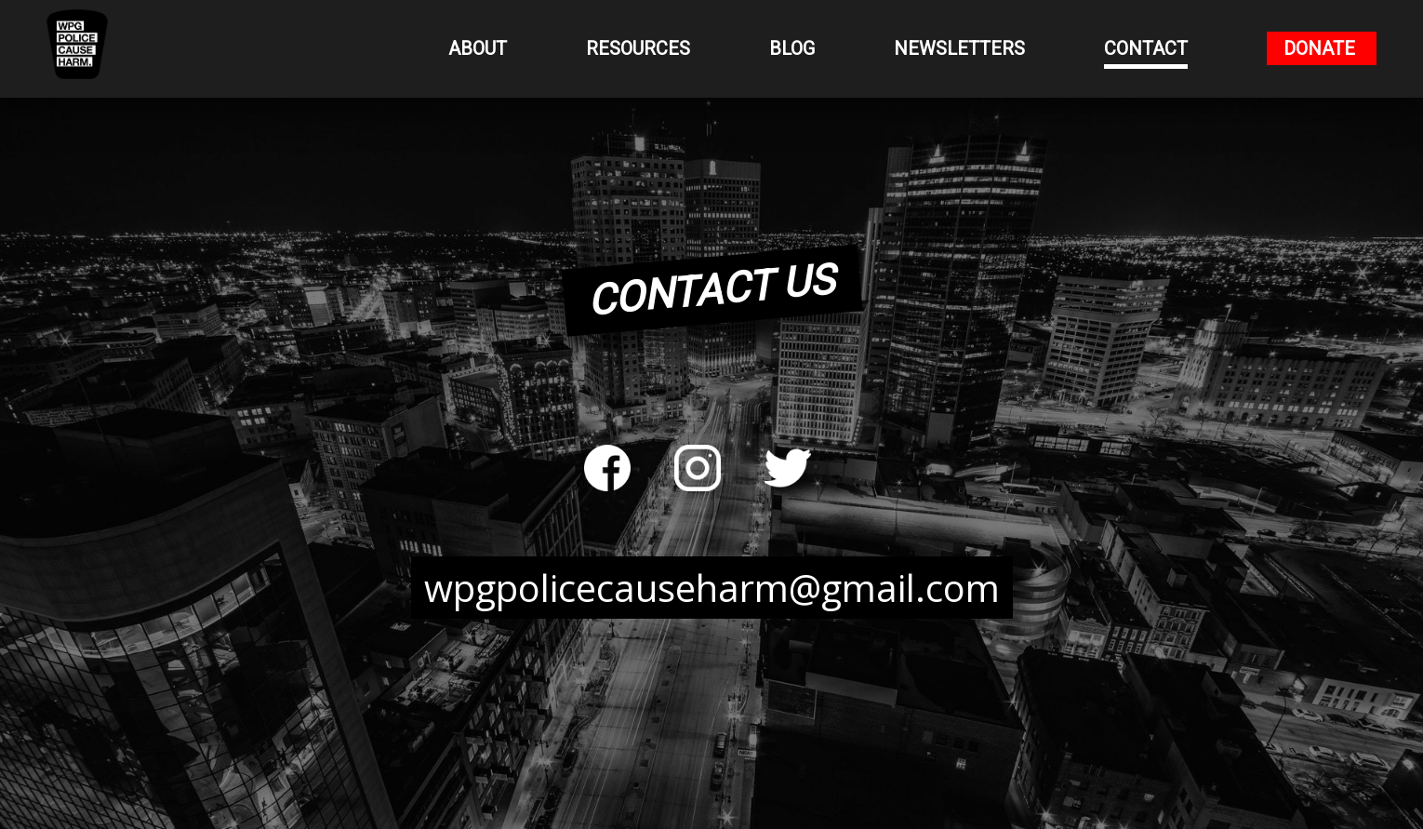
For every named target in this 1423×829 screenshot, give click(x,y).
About (477, 48)
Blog (792, 48)
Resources (638, 48)
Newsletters (959, 48)
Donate (1319, 48)
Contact (1146, 48)
